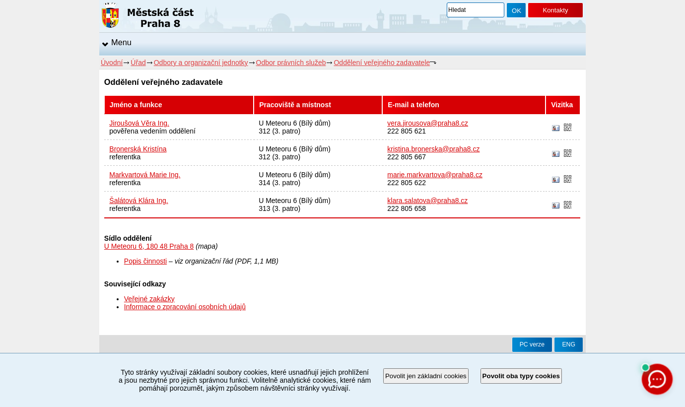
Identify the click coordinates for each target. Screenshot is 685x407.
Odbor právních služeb (291, 63)
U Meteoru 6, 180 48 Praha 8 (149, 246)
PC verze (532, 344)
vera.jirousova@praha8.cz (427, 123)
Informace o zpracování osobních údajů (185, 307)
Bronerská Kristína (137, 149)
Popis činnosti (145, 261)
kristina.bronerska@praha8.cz (433, 149)
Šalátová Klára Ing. (138, 200)
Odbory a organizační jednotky (201, 63)
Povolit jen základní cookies (426, 376)
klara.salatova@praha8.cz (427, 200)
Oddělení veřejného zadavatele (382, 63)
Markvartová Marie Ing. (144, 175)
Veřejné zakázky (149, 299)
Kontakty (555, 10)
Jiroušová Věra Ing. (139, 123)
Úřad (138, 63)
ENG (568, 344)
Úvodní (112, 63)
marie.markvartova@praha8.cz (434, 175)
